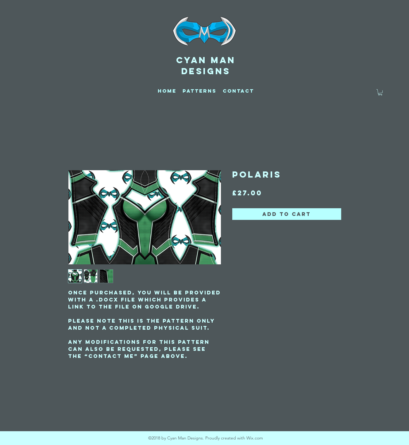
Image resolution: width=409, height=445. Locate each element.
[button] (380, 92)
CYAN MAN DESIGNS (206, 66)
